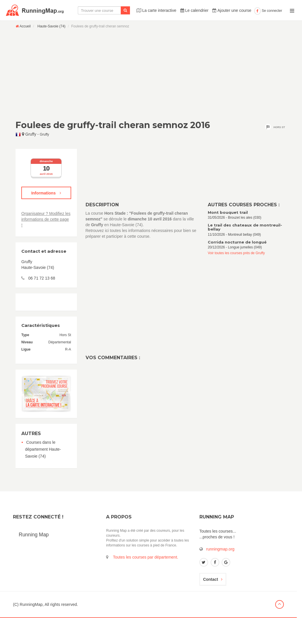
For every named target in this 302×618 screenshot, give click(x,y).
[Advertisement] (151, 74)
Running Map (34, 535)
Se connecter (268, 11)
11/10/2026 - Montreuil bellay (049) (247, 230)
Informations (46, 193)
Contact (212, 579)
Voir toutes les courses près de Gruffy (236, 253)
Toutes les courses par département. (145, 557)
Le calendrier (194, 10)
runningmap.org (220, 549)
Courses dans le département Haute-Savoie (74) (43, 449)
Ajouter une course (231, 10)
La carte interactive (156, 10)
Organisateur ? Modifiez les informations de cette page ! (45, 219)
